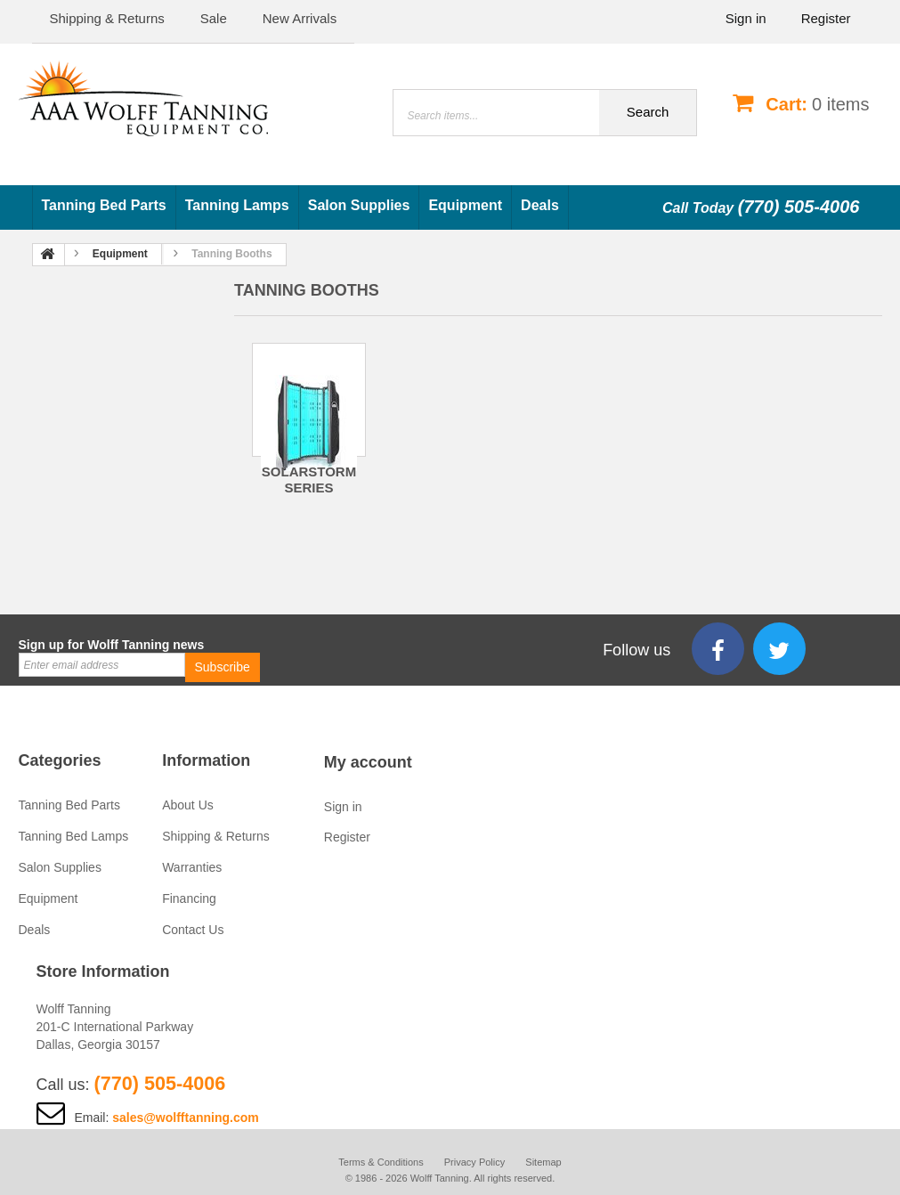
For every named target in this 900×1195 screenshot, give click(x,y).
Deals (540, 205)
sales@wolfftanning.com (185, 1117)
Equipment (465, 205)
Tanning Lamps (237, 205)
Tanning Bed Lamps (74, 836)
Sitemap (543, 1162)
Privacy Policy (474, 1162)
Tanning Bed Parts (104, 205)
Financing (189, 898)
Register (826, 18)
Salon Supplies (359, 205)
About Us (188, 805)
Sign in (746, 18)
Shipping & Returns (216, 836)
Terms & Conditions (380, 1162)
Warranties (192, 867)
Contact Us (192, 930)
